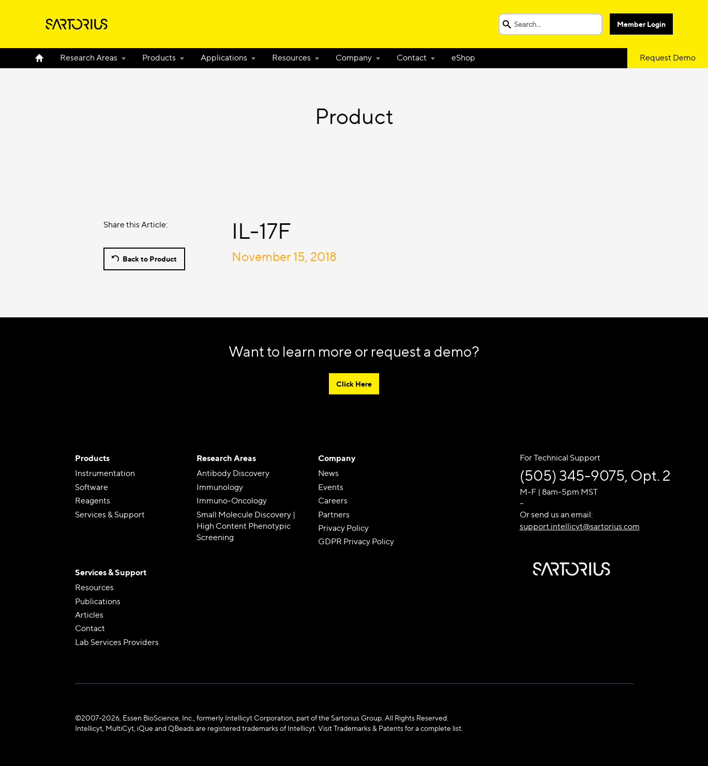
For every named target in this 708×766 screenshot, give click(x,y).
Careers (333, 500)
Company (354, 58)
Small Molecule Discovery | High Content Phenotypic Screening (246, 526)
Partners (334, 514)
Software (91, 487)
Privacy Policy (343, 528)
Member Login (641, 24)
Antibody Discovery (233, 473)
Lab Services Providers (117, 642)
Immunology (220, 487)
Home (43, 58)
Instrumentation (105, 473)
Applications (224, 58)
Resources (291, 58)
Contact (412, 58)
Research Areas (88, 58)
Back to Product (150, 258)
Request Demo (668, 58)
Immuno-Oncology (232, 500)
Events (330, 487)
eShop (463, 58)
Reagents (92, 500)
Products (159, 58)
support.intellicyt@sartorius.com (580, 526)
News (328, 473)
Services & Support (110, 514)
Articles (89, 615)
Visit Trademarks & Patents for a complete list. (390, 728)
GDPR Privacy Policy (356, 541)
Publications (97, 601)
